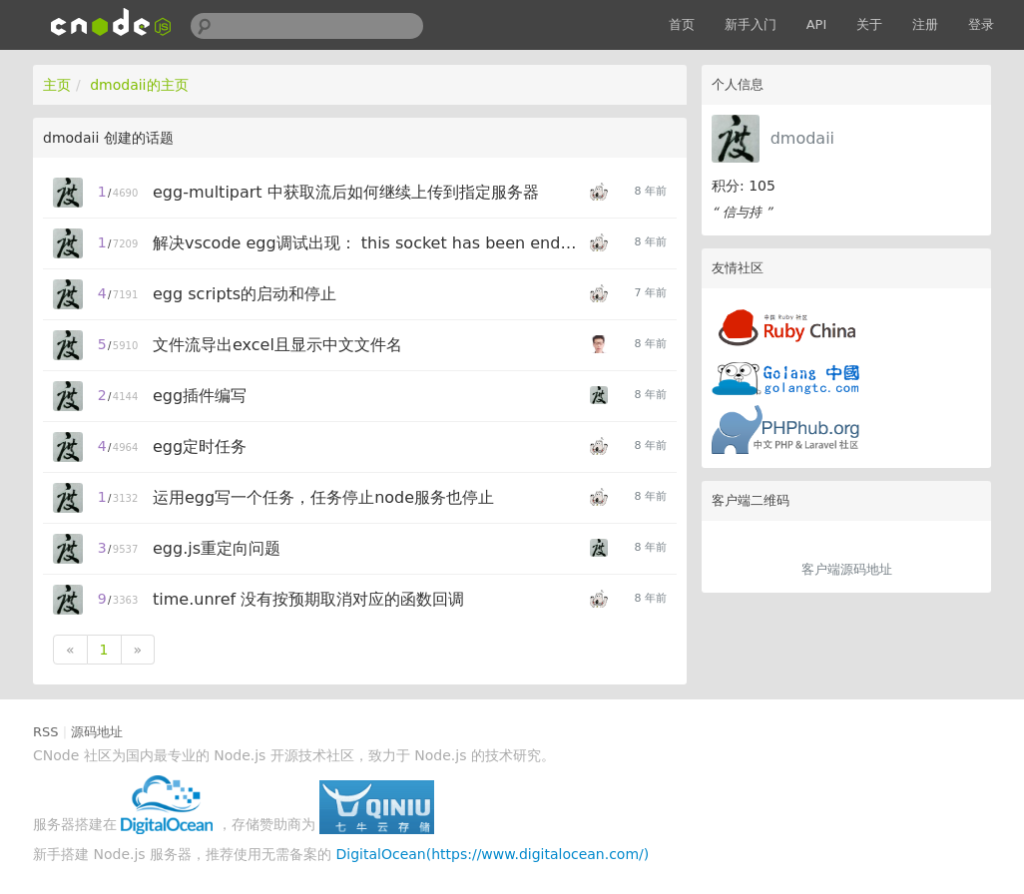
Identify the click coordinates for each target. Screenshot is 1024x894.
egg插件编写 (200, 395)
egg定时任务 (200, 446)
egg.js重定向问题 (216, 548)
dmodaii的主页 (139, 85)
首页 (682, 24)
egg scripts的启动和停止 (244, 293)
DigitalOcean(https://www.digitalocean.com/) (493, 854)
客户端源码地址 (846, 569)
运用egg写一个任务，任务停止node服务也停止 (323, 497)
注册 (925, 24)
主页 (57, 85)
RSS (46, 731)
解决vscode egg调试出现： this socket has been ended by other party (368, 242)
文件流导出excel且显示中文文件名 (277, 344)
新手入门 (750, 24)
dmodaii (802, 138)
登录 (981, 24)
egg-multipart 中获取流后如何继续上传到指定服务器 (346, 192)
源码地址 (97, 731)
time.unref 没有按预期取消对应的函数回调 (308, 599)
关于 (869, 24)
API (816, 24)
